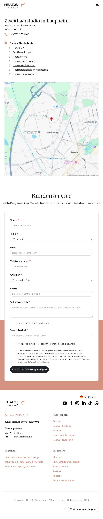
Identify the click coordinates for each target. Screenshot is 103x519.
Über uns (57, 457)
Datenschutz (74, 500)
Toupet (57, 421)
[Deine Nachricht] (51, 311)
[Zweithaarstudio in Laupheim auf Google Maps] (51, 129)
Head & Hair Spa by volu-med (20, 466)
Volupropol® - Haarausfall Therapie (23, 461)
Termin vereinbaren (64, 480)
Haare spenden (61, 466)
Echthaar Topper (22, 52)
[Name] (51, 225)
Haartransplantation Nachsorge (30, 69)
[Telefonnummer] (51, 266)
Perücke (57, 430)
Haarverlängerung (23, 74)
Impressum (58, 500)
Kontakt (57, 475)
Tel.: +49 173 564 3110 (16, 415)
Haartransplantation (24, 65)
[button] (97, 5)
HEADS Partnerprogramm (66, 461)
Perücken (18, 48)
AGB (86, 500)
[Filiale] (51, 239)
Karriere (57, 471)
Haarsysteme (20, 56)
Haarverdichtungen (24, 61)
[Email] (51, 253)
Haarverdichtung (62, 425)
